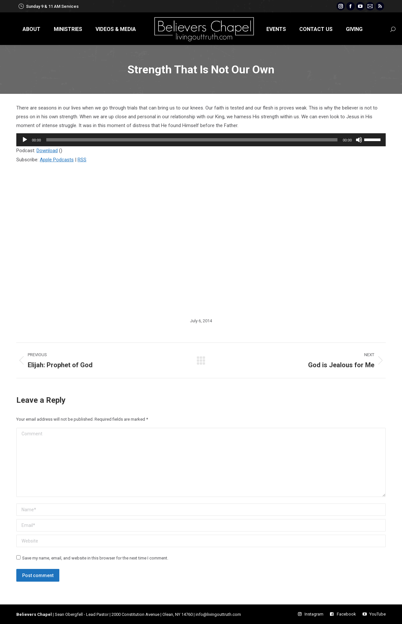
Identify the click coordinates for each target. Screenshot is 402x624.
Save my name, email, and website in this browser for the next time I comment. (95, 558)
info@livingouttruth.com (218, 614)
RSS (82, 160)
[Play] (25, 140)
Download (47, 150)
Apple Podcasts (57, 160)
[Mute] (359, 140)
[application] (201, 139)
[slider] (192, 139)
